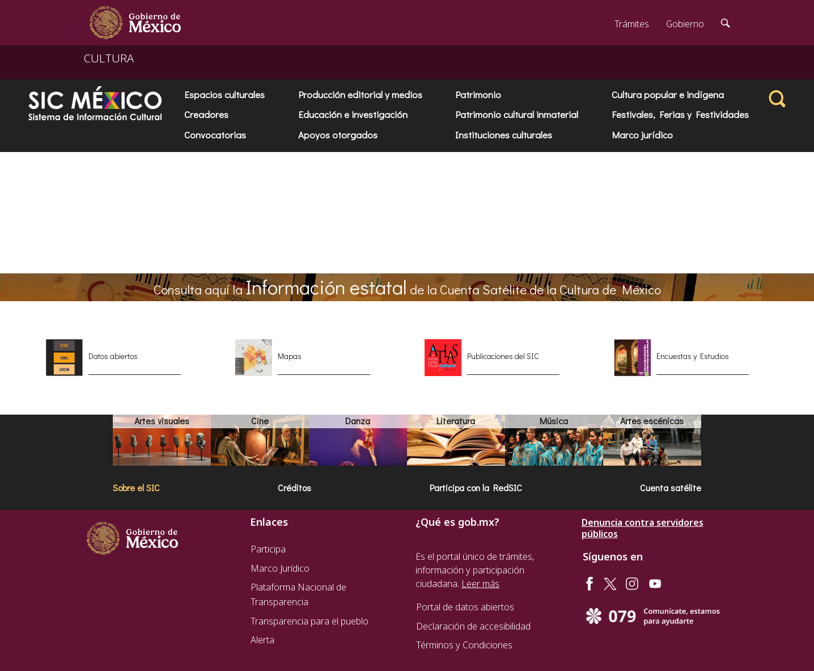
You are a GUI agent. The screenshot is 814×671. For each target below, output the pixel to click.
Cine (260, 421)
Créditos (294, 487)
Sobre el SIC (136, 487)
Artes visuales (161, 421)
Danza (357, 421)
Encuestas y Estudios (692, 356)
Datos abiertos (113, 356)
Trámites (631, 24)
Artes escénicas (652, 421)
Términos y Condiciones (464, 645)
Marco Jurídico (280, 568)
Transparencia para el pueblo (309, 621)
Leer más (480, 583)
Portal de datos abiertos (465, 607)
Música (554, 421)
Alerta (262, 640)
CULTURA (109, 58)
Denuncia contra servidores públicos (642, 528)
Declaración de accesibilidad (473, 626)
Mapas (290, 356)
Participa (268, 549)
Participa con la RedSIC (476, 487)
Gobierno (685, 24)
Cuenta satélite (670, 487)
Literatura (455, 421)
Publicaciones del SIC (503, 356)
